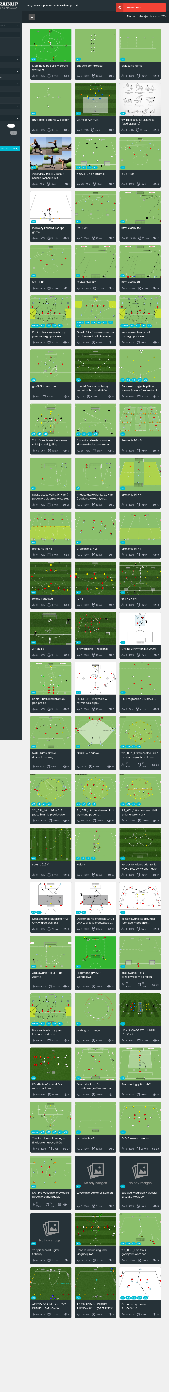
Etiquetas (6, 112)
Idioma (5, 53)
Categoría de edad (11, 77)
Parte (4, 100)
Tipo (4, 88)
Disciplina (7, 65)
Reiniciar (8, 141)
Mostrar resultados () (22, 148)
